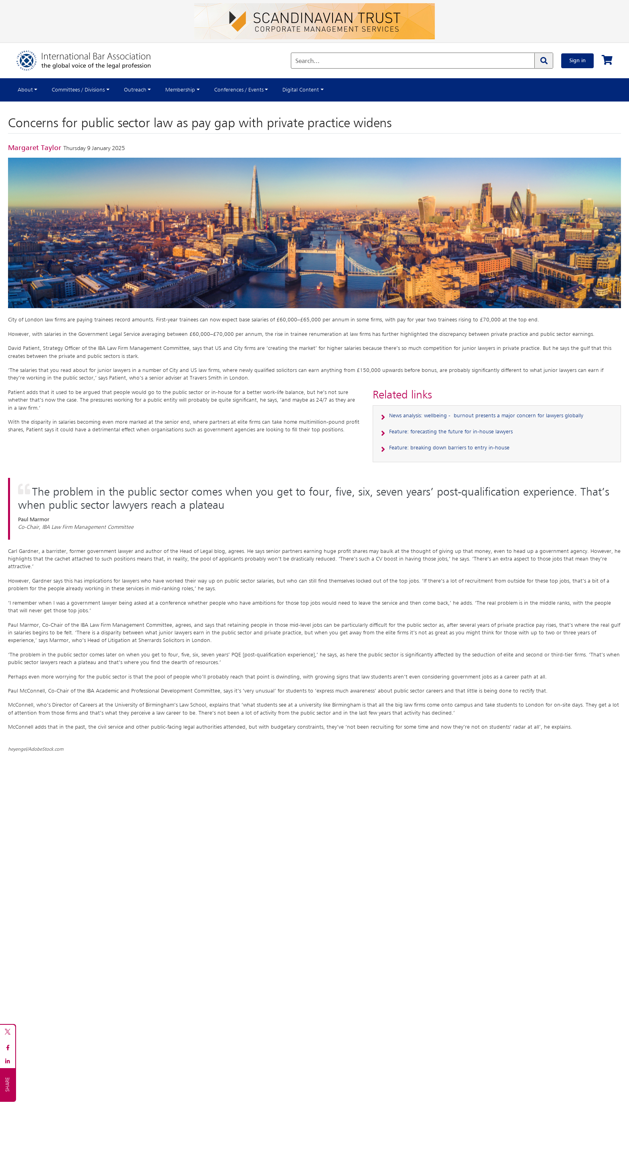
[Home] (91, 60)
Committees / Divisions (78, 90)
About (25, 90)
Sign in (577, 60)
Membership (180, 90)
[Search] (543, 60)
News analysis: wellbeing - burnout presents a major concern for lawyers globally (486, 415)
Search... (307, 61)
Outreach (135, 90)
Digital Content (300, 90)
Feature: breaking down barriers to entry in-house (449, 448)
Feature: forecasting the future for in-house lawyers (451, 432)
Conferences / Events (239, 90)
